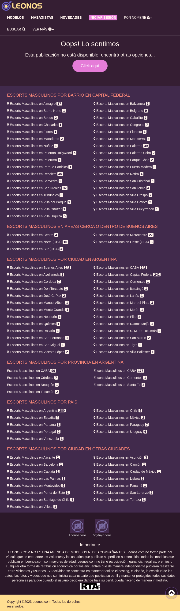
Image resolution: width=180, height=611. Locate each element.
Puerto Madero (125, 167)
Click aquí (90, 66)
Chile (118, 410)
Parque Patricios (39, 167)
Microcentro (124, 235)
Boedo (32, 118)
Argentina (36, 410)
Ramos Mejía (124, 324)
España (33, 417)
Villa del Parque (39, 202)
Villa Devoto (123, 202)
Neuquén (34, 317)
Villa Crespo (123, 195)
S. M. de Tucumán (127, 331)
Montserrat (122, 139)
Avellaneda (35, 274)
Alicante (33, 457)
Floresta (120, 132)
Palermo (121, 146)
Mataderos (35, 139)
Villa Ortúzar (36, 209)
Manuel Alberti (38, 303)
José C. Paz (36, 296)
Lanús (119, 296)
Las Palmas (36, 478)
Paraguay (121, 424)
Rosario (33, 331)
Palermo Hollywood (41, 153)
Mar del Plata (124, 303)
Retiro (118, 174)
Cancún (120, 464)
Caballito (120, 118)
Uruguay (120, 432)
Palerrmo (34, 160)
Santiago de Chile (40, 500)
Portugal (33, 432)
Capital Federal (127, 274)
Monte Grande (38, 310)
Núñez (32, 146)
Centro (32, 235)
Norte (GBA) (37, 242)
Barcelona (35, 464)
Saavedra (34, 181)
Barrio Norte (36, 111)
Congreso (121, 125)
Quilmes (33, 324)
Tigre (118, 345)
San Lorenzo (123, 492)
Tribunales (35, 195)
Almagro (34, 104)
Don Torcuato (37, 288)
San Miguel (36, 345)
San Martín (122, 338)
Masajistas (42, 17)
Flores (32, 132)
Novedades (71, 17)
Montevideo (36, 485)
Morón (119, 310)
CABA (120, 267)
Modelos (15, 17)
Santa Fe (119, 385)
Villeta (32, 507)
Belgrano (121, 111)
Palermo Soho (124, 153)
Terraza (120, 500)
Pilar (117, 317)
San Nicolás (37, 188)
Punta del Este (38, 492)
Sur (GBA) (35, 249)
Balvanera (122, 104)
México (119, 417)
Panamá (33, 424)
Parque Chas (124, 160)
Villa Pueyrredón (126, 209)
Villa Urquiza (37, 216)
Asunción (121, 457)
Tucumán (33, 392)
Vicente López (38, 352)
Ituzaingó (121, 288)
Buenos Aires (39, 267)
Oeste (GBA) (124, 242)
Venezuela (35, 439)
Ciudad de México (127, 471)
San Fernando (38, 338)
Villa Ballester (124, 352)
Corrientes (122, 281)
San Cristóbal (124, 181)
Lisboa (119, 478)
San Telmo (122, 188)
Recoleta (35, 174)
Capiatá (33, 471)
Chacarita (34, 125)
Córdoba (34, 281)
